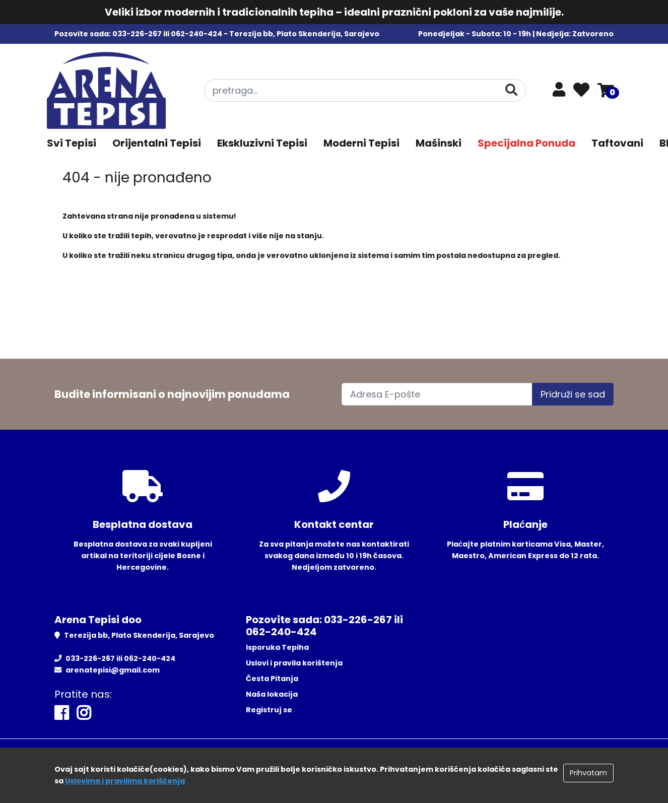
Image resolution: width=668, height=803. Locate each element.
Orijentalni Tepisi (156, 143)
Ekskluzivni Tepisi (262, 143)
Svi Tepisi (71, 143)
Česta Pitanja (272, 679)
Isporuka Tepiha (277, 647)
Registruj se (269, 710)
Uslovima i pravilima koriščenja (125, 781)
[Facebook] (61, 713)
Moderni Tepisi (361, 143)
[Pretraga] (511, 90)
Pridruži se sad (573, 394)
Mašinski (438, 143)
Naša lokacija (272, 694)
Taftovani (617, 143)
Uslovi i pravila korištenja (294, 663)
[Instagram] (84, 713)
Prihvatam (588, 773)
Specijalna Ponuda (526, 143)
